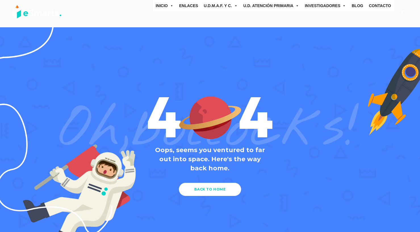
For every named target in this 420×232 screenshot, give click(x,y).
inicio (165, 5)
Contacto (380, 5)
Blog (357, 5)
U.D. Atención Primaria (271, 5)
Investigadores (325, 5)
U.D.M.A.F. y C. (221, 5)
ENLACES (188, 5)
